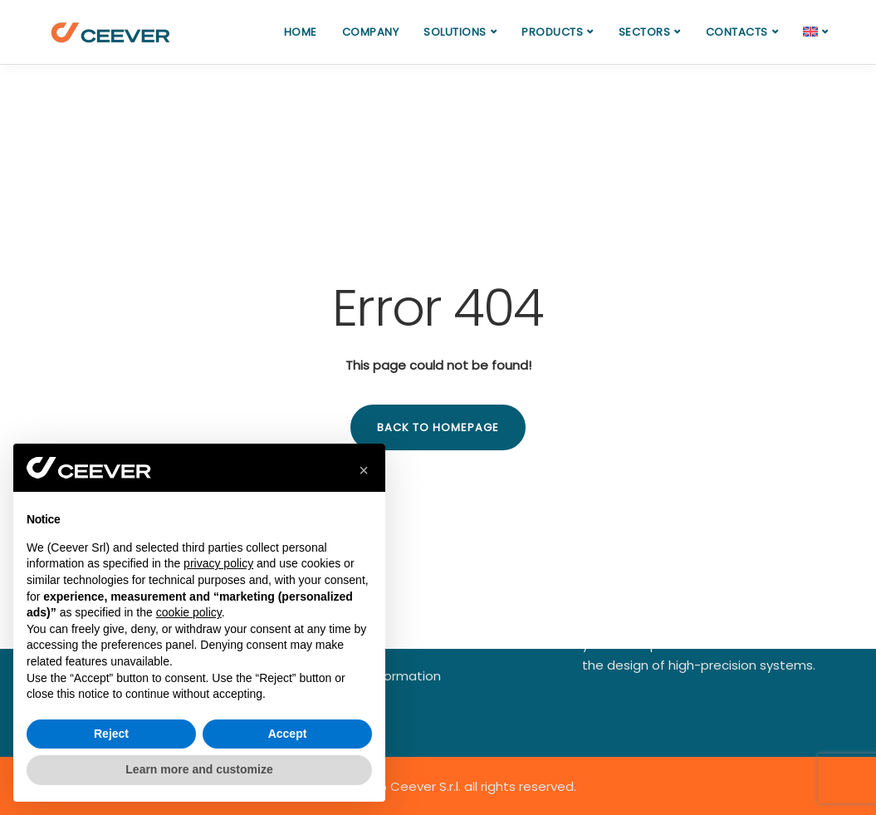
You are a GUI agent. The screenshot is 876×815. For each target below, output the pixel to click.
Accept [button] (287, 733)
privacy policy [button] (218, 563)
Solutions (455, 32)
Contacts (737, 32)
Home (300, 32)
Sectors (645, 32)
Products (552, 32)
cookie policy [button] (189, 612)
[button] (363, 470)
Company (370, 32)
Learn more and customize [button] (198, 769)
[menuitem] (815, 31)
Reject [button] (111, 733)
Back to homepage (438, 427)
